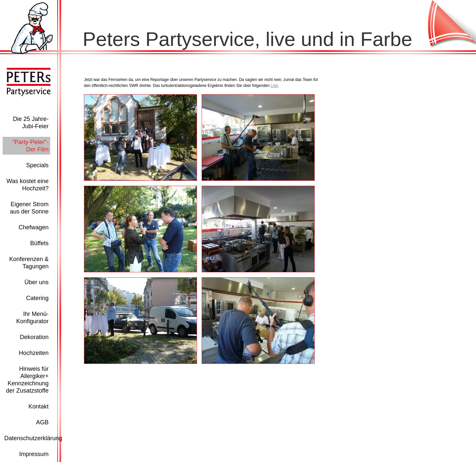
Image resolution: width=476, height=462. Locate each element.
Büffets (39, 243)
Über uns (36, 282)
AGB (42, 422)
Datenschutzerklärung (33, 438)
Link (274, 85)
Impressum (34, 454)
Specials (37, 165)
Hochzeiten (34, 353)
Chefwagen (34, 227)
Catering (37, 298)
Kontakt (38, 406)
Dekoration (34, 337)
